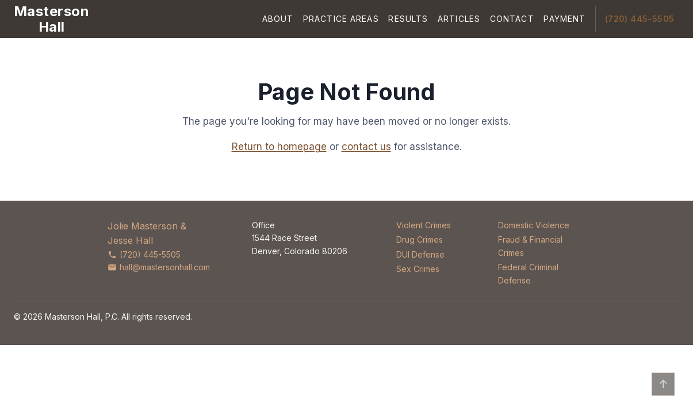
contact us (366, 146)
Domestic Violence (533, 225)
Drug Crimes (419, 239)
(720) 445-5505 (640, 19)
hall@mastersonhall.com (159, 267)
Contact (512, 19)
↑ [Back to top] (663, 384)
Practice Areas (341, 19)
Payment (564, 19)
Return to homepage (279, 146)
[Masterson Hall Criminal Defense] (51, 19)
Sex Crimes (417, 269)
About (278, 19)
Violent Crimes (423, 225)
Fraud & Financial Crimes (530, 246)
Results (408, 19)
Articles (459, 19)
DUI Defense (420, 254)
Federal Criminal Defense (528, 273)
